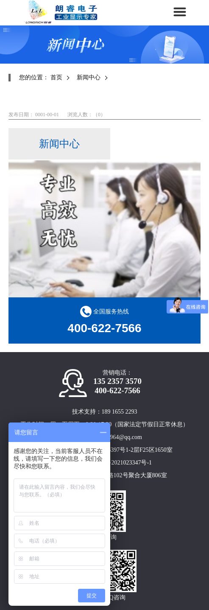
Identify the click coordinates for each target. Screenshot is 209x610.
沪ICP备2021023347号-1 (121, 462)
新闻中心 (88, 77)
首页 (56, 77)
